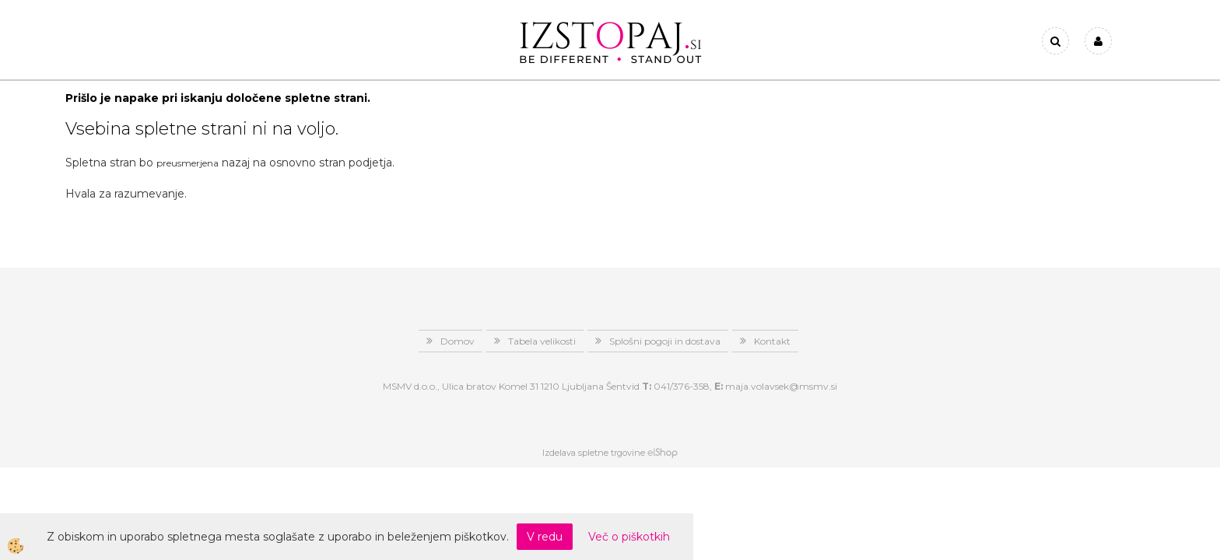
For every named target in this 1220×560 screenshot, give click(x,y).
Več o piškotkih (629, 537)
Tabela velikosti (542, 341)
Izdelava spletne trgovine (593, 452)
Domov (457, 341)
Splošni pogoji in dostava (664, 341)
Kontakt (772, 341)
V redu (545, 537)
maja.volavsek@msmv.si (781, 386)
